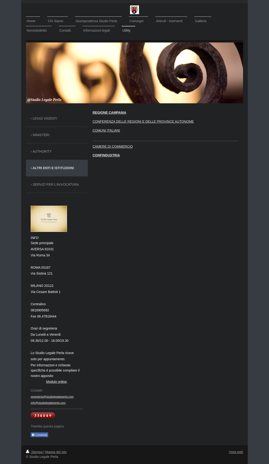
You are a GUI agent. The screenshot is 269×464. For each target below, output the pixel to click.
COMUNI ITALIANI (106, 130)
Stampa (34, 452)
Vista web (236, 452)
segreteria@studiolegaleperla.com (52, 396)
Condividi (39, 435)
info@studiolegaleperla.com (48, 403)
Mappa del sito (56, 452)
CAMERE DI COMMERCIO (112, 146)
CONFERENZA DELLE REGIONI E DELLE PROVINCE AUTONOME (143, 121)
